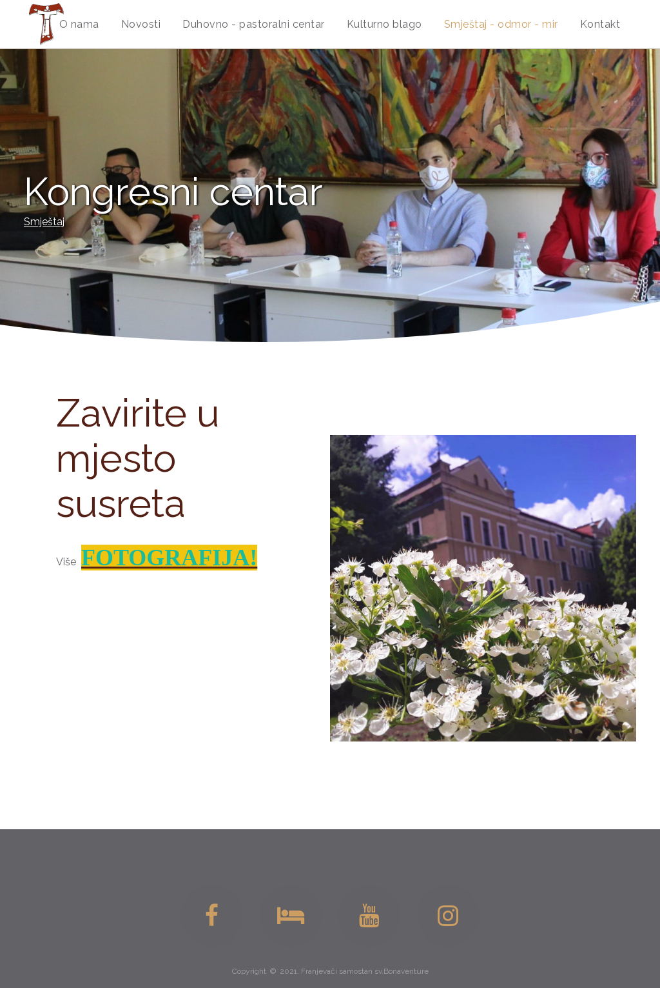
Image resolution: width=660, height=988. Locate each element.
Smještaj (44, 222)
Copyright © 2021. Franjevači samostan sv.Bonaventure (330, 971)
